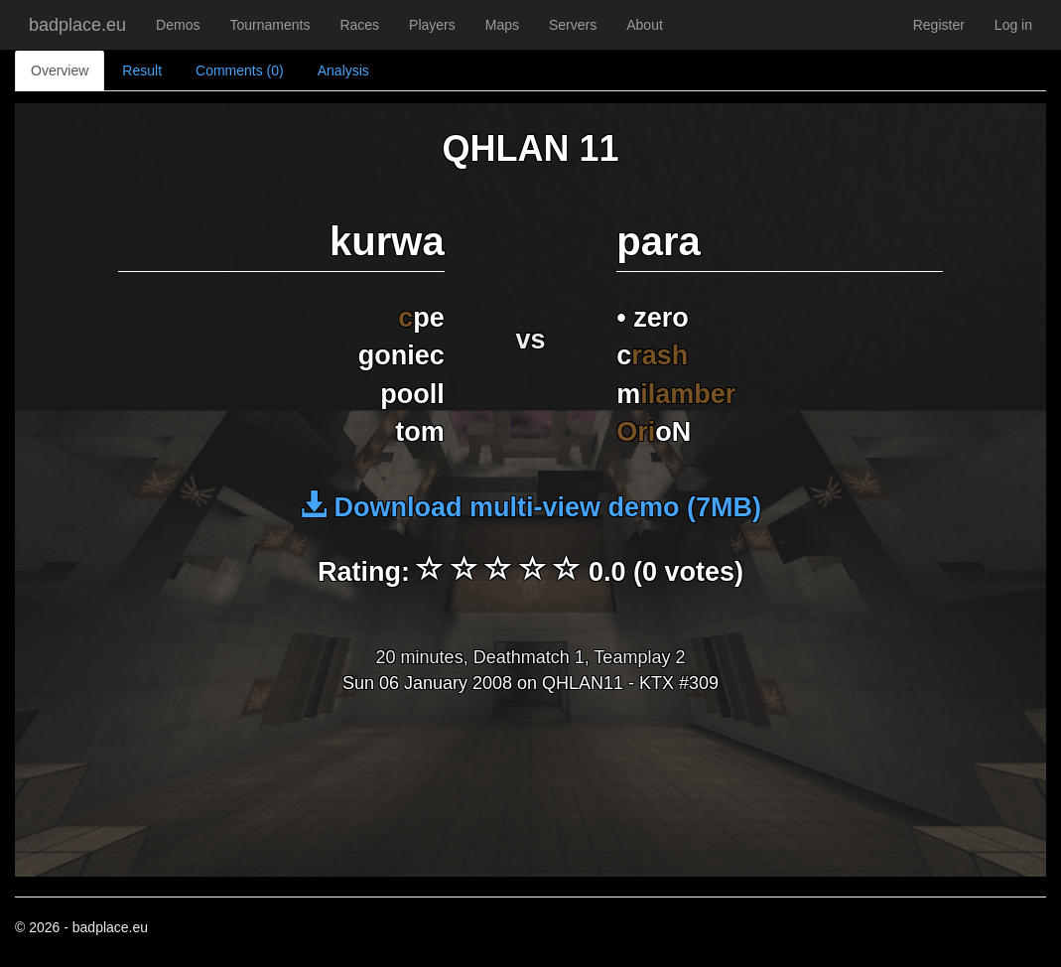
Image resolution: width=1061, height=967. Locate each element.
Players (432, 25)
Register (939, 25)
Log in (1013, 25)
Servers (573, 25)
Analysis (343, 70)
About (644, 25)
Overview (59, 70)
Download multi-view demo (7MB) (530, 507)
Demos (177, 25)
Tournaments (269, 25)
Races (359, 25)
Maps (502, 25)
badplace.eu (77, 25)
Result (142, 70)
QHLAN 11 (530, 148)
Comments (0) (240, 70)
